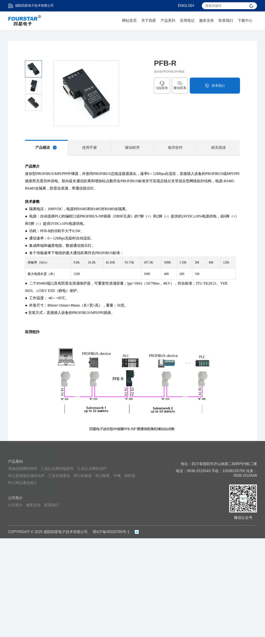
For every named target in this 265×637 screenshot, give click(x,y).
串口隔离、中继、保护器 (115, 476)
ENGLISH (186, 6)
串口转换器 (82, 476)
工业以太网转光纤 (91, 469)
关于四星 (148, 20)
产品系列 (168, 20)
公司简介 (15, 498)
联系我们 (225, 20)
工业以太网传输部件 (57, 469)
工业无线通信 (59, 476)
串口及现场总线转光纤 (26, 476)
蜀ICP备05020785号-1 (111, 532)
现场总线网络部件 (22, 469)
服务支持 (206, 20)
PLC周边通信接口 (22, 483)
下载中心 (245, 20)
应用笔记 (187, 20)
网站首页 (129, 20)
